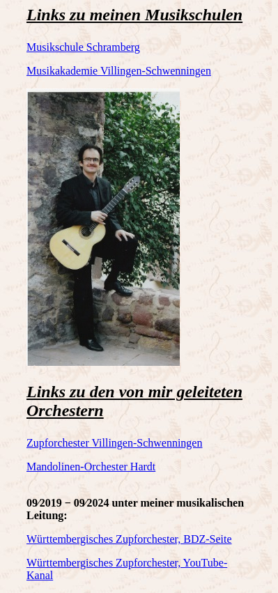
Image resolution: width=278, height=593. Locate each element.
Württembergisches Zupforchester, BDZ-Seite (129, 539)
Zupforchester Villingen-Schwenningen (114, 443)
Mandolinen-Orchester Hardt (90, 466)
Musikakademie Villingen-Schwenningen (118, 71)
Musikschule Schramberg (83, 47)
